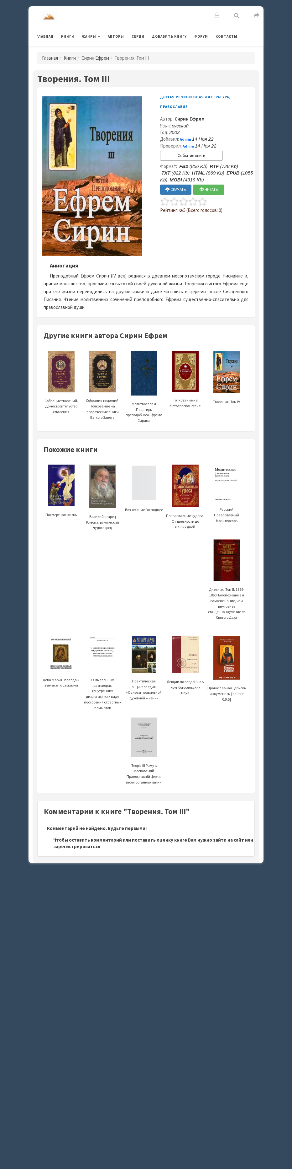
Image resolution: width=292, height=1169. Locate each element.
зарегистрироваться (76, 846)
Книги (67, 36)
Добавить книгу (169, 36)
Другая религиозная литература (194, 97)
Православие (174, 107)
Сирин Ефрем (95, 58)
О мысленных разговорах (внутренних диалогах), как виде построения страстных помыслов (102, 680)
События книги (191, 155)
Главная (45, 36)
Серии (138, 36)
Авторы (116, 36)
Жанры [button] (89, 36)
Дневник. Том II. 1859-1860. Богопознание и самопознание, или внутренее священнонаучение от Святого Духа (226, 588)
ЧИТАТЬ (209, 189)
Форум (201, 36)
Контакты (226, 36)
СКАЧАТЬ (175, 189)
